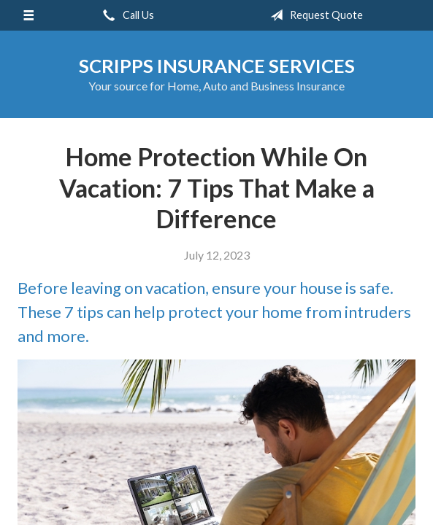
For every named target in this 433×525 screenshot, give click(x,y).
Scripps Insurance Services (217, 66)
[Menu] (28, 15)
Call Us (125, 15)
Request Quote (313, 15)
